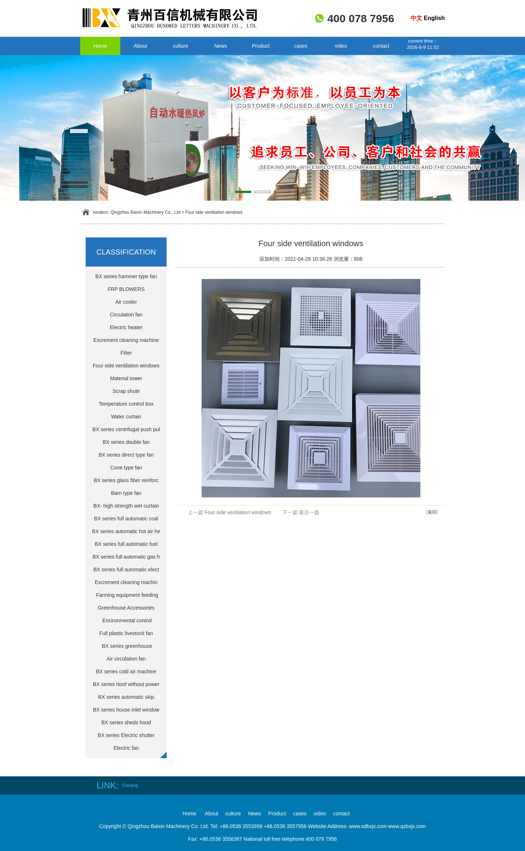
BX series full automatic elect (126, 569)
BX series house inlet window (126, 710)
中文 (416, 18)
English (434, 18)
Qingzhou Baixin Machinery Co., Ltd (145, 212)
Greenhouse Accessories (126, 608)
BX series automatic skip (126, 697)
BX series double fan (125, 442)
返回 (432, 512)
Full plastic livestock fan (126, 633)
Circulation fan (126, 315)
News (220, 46)
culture (180, 46)
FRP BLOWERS (126, 289)
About (140, 46)
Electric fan (126, 748)
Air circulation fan (125, 659)
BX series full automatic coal (126, 518)
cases (301, 46)
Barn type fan (126, 493)
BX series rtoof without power (126, 684)
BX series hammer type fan (126, 276)
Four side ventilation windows (213, 212)
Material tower (126, 378)
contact (381, 46)
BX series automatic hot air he (126, 531)
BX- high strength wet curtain (126, 506)
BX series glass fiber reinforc (126, 480)
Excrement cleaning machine (126, 340)
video (341, 46)
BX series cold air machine (126, 671)
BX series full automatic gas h (126, 557)
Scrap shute (126, 391)
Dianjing (130, 785)
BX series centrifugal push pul (126, 429)
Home (100, 46)
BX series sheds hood (126, 722)
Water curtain (126, 416)
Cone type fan (126, 467)
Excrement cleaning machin (126, 582)
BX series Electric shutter (126, 735)
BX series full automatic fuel (126, 544)
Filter (126, 353)
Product (260, 46)
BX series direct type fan (126, 455)
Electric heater (126, 327)
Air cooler (126, 302)
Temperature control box (126, 404)
